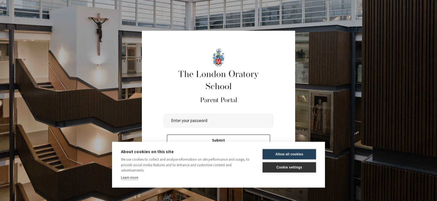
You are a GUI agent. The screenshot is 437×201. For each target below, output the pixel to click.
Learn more (129, 175)
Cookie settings (289, 165)
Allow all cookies (289, 152)
